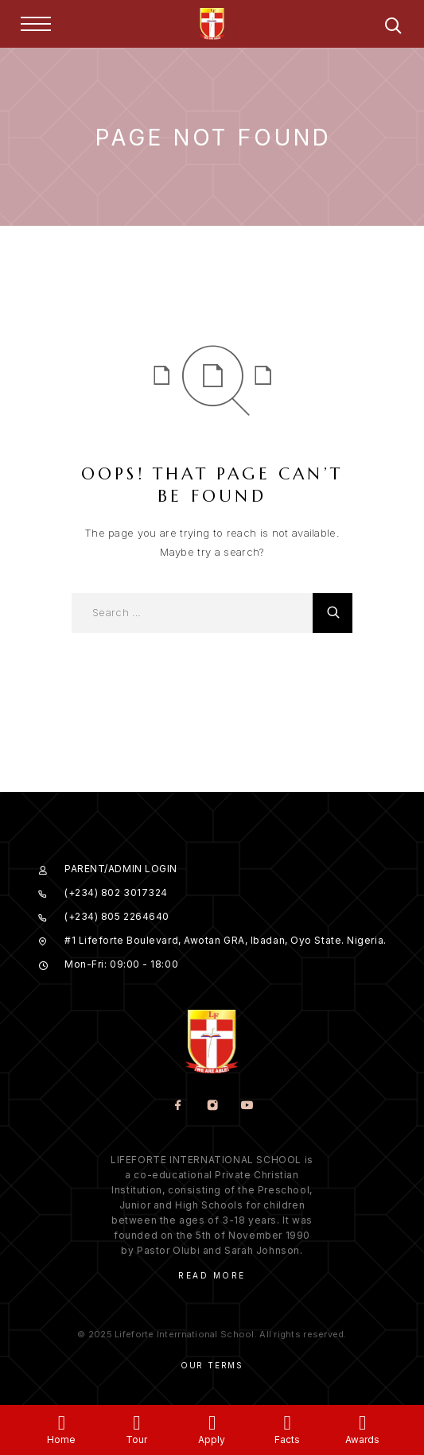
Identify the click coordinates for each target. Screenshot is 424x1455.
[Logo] (212, 24)
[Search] (393, 28)
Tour (136, 1439)
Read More (212, 1275)
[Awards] (362, 1423)
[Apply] (212, 1423)
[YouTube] (246, 1106)
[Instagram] (212, 1106)
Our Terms (212, 1365)
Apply (211, 1439)
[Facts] (288, 1423)
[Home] (62, 1423)
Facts (287, 1439)
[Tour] (136, 1423)
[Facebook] (178, 1106)
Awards (362, 1439)
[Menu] (36, 24)
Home (61, 1439)
